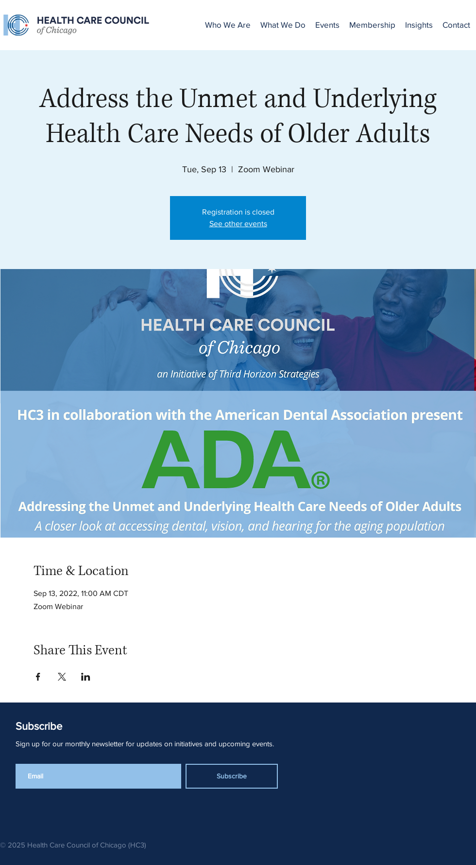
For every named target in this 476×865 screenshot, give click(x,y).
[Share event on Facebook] (38, 677)
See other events (238, 223)
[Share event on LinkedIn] (85, 677)
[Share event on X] (62, 677)
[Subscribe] (232, 776)
